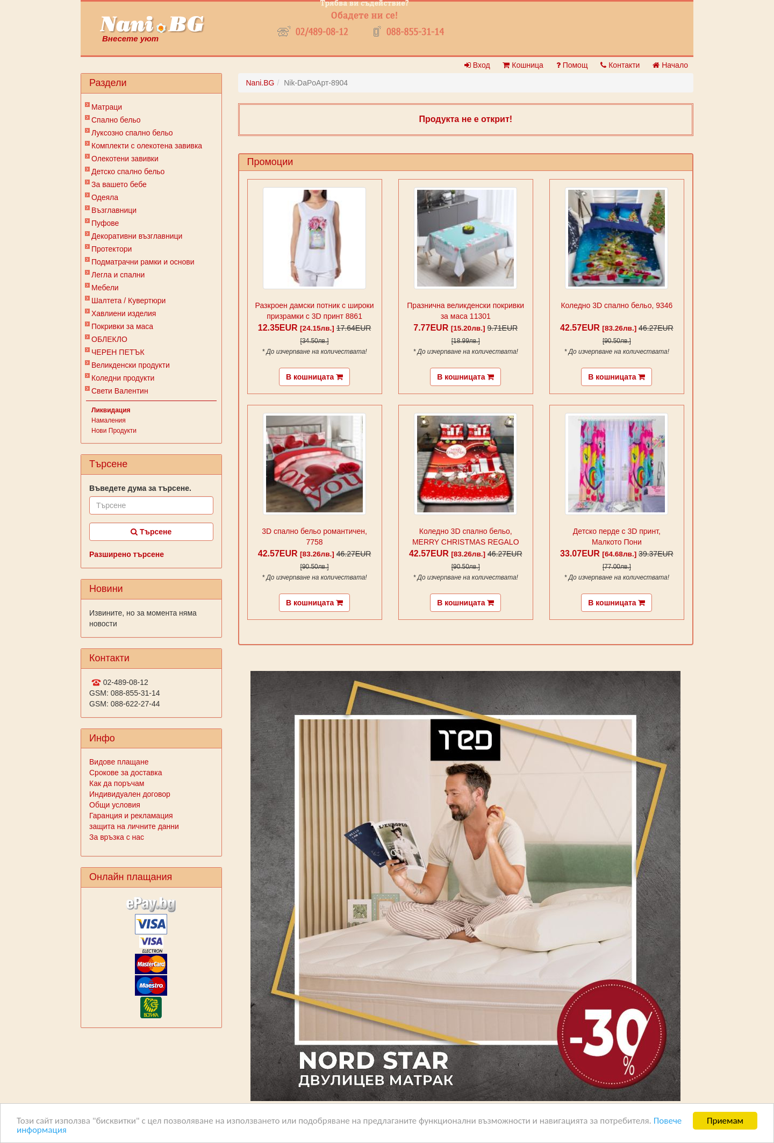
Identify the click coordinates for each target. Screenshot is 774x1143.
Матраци (106, 107)
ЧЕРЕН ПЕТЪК (118, 352)
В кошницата (314, 377)
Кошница (523, 65)
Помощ (572, 65)
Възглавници (114, 210)
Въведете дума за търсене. (140, 488)
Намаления (108, 420)
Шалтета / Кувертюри (128, 300)
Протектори (111, 249)
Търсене (151, 531)
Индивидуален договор (129, 794)
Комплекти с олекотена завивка (146, 145)
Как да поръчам (116, 783)
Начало (670, 65)
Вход (477, 65)
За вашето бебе (119, 184)
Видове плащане (118, 762)
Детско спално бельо (127, 171)
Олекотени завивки (125, 158)
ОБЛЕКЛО (109, 339)
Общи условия (114, 805)
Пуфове (105, 223)
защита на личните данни (134, 826)
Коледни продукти (122, 378)
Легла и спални (118, 274)
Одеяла (104, 197)
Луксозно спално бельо (132, 132)
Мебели (105, 287)
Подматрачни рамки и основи (143, 262)
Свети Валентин (119, 391)
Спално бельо (116, 120)
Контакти (620, 65)
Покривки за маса (122, 326)
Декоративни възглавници (136, 236)
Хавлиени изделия (123, 313)
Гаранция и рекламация (131, 815)
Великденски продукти (130, 365)
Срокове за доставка (125, 772)
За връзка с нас (116, 837)
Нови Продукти (114, 430)
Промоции (270, 161)
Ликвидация (111, 410)
